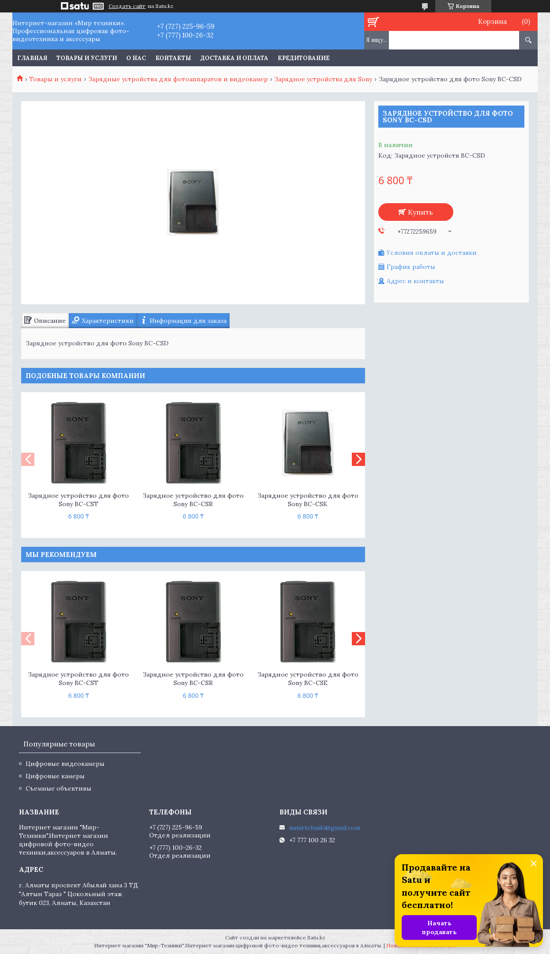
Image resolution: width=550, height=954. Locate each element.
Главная (32, 58)
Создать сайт (127, 6)
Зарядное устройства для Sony (323, 79)
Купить (420, 212)
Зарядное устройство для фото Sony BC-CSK (307, 500)
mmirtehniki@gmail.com (324, 828)
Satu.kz (316, 937)
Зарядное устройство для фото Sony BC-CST (78, 500)
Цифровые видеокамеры (65, 764)
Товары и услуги (87, 58)
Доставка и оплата (234, 58)
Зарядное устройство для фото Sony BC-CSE (307, 678)
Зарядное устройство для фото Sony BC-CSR (193, 500)
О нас (136, 58)
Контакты (173, 58)
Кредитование (304, 58)
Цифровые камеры (55, 776)
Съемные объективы (58, 788)
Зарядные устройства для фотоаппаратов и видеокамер (178, 79)
